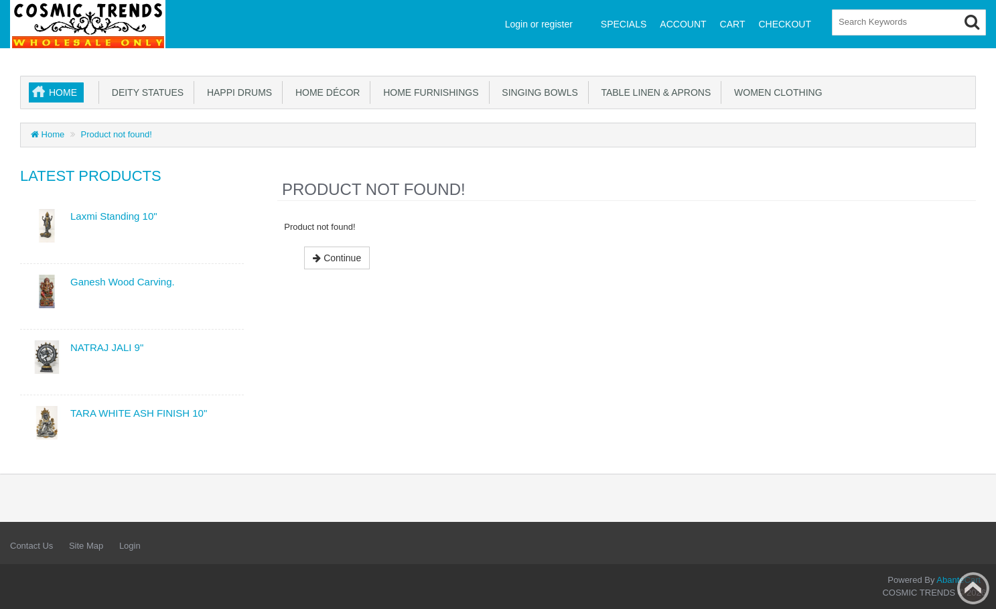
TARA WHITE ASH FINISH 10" (138, 413)
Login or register (539, 24)
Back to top (973, 588)
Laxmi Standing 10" (113, 216)
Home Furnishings (428, 92)
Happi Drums (237, 92)
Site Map (86, 546)
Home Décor (325, 92)
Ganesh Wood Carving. (122, 281)
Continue (337, 258)
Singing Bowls (537, 92)
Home (63, 92)
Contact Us (31, 546)
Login (130, 546)
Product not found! (116, 134)
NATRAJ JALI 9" (106, 347)
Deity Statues (145, 92)
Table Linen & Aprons (653, 92)
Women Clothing (775, 92)
